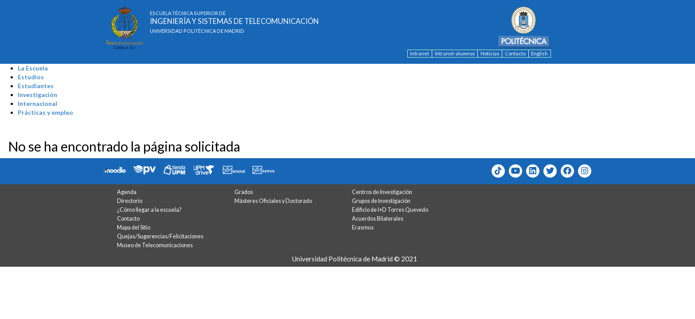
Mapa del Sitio (133, 227)
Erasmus (363, 227)
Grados (243, 192)
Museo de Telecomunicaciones (155, 245)
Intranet (419, 53)
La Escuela (33, 68)
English (539, 53)
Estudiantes (36, 85)
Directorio (129, 201)
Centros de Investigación (382, 192)
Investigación (37, 94)
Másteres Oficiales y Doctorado (273, 201)
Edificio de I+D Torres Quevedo (390, 209)
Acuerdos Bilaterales (377, 218)
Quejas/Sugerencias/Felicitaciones (160, 236)
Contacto (515, 53)
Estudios (31, 77)
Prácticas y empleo (45, 112)
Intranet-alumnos (455, 53)
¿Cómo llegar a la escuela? (149, 209)
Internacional (37, 103)
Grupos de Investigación (381, 201)
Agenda (127, 192)
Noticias (490, 53)
